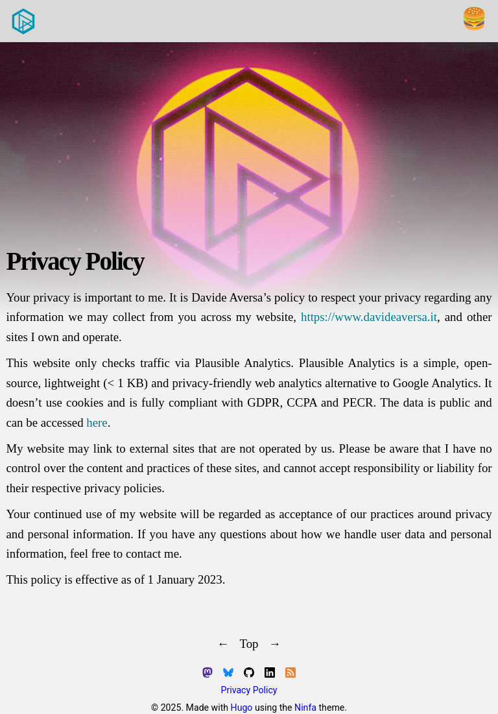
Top (248, 643)
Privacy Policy (249, 690)
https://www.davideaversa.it (369, 317)
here (96, 422)
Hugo (242, 707)
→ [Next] (275, 643)
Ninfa (305, 707)
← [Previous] (223, 643)
